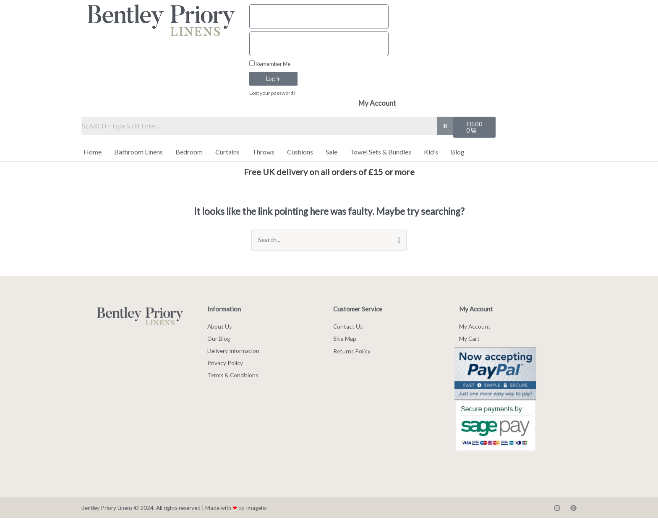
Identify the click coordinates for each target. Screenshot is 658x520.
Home (93, 152)
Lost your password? (273, 93)
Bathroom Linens (138, 152)
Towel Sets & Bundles (380, 152)
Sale (331, 152)
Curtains (227, 152)
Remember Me (269, 63)
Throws (263, 152)
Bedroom (189, 152)
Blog (458, 152)
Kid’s (431, 152)
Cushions (300, 152)
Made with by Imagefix (236, 509)
